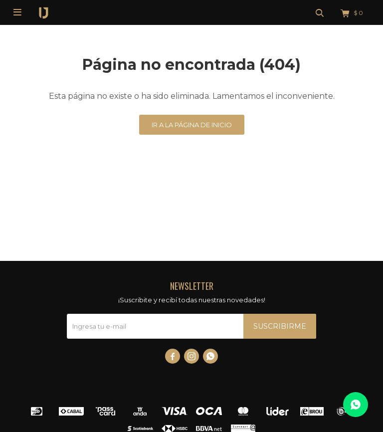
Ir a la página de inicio (192, 125)
